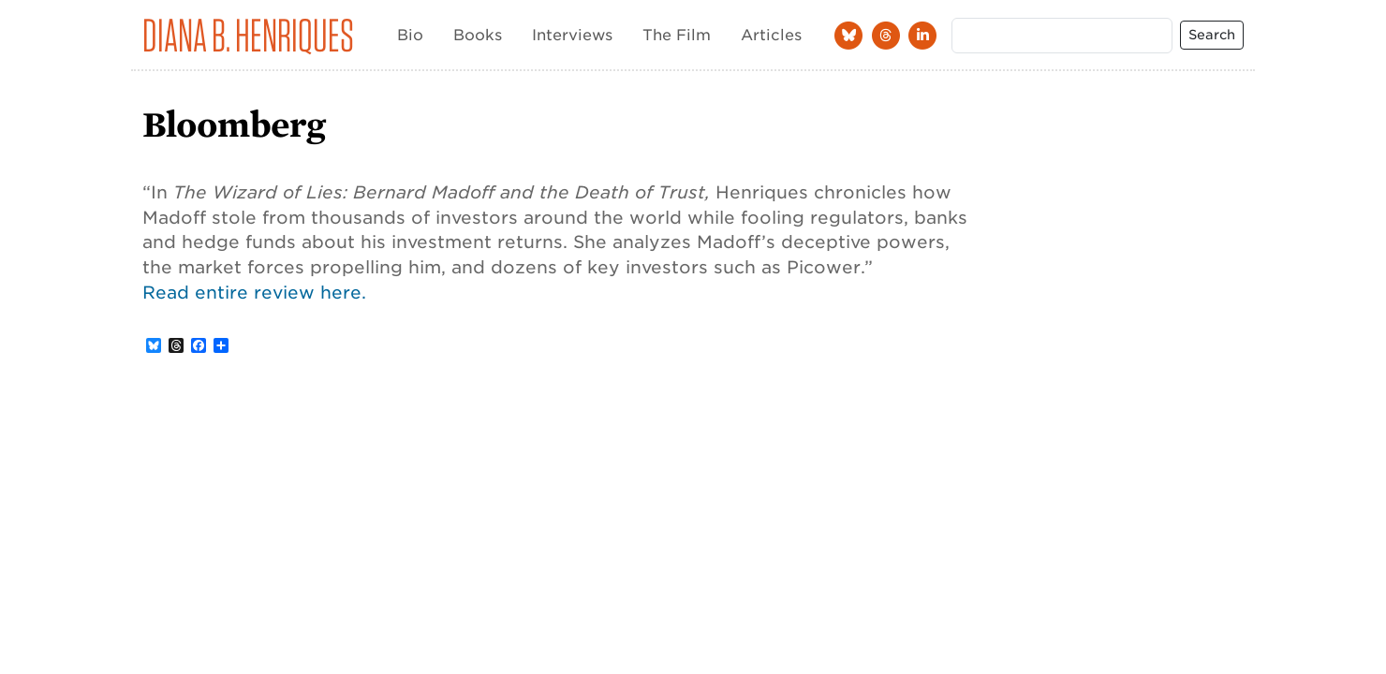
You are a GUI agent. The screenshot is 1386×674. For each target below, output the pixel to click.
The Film (676, 35)
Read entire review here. (254, 292)
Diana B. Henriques (248, 35)
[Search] (1061, 35)
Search (1211, 34)
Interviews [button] (572, 35)
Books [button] (477, 35)
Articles (771, 35)
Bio (410, 35)
